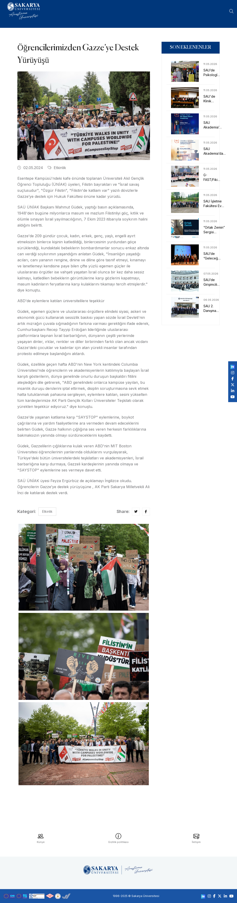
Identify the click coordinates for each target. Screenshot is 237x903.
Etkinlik (57, 167)
